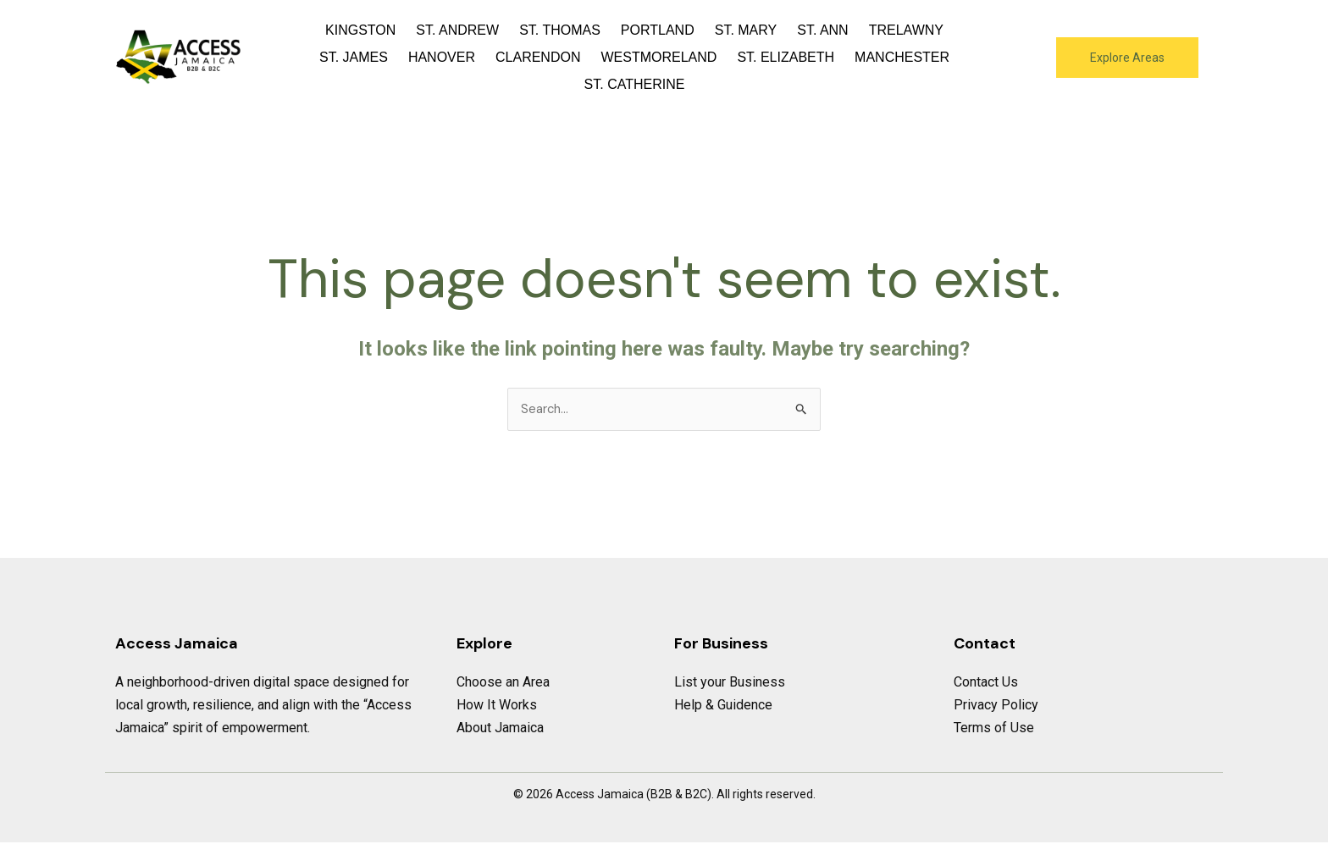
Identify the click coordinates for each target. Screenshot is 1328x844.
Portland (657, 30)
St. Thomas (559, 30)
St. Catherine (634, 84)
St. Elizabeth (785, 57)
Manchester (902, 57)
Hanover (441, 57)
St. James (353, 57)
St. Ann (822, 30)
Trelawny (906, 30)
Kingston (360, 30)
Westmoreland (658, 57)
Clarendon (537, 57)
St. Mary (746, 30)
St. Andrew (457, 30)
